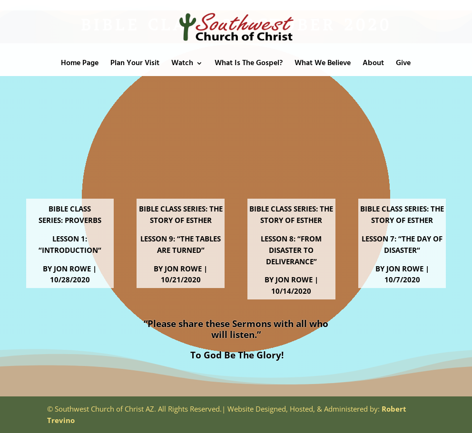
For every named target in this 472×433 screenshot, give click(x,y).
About (373, 64)
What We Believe (323, 64)
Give (403, 64)
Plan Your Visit (134, 64)
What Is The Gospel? (249, 64)
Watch (182, 64)
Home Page (79, 64)
